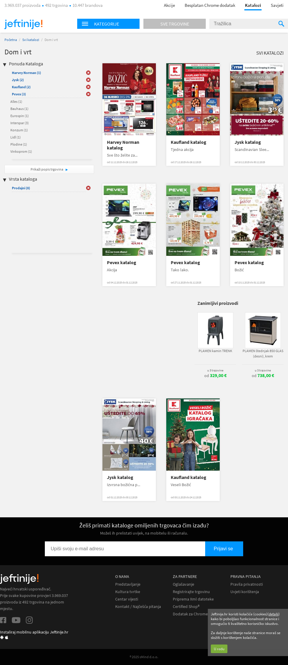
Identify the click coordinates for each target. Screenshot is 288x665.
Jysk (18, 80)
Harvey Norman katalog (123, 145)
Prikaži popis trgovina (47, 169)
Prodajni (21, 188)
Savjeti (277, 5)
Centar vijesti (126, 599)
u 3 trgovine (215, 370)
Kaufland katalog (188, 142)
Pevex (19, 94)
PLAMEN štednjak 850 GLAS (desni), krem (263, 353)
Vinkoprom (21, 151)
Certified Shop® (186, 606)
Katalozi (253, 5)
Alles (16, 101)
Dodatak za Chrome (190, 614)
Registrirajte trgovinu (191, 591)
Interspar (19, 123)
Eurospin (19, 116)
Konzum (19, 130)
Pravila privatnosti (246, 584)
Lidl (15, 137)
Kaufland (21, 87)
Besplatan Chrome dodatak (210, 5)
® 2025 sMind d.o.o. (144, 657)
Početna (10, 39)
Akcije (169, 5)
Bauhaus (19, 108)
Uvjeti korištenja (244, 591)
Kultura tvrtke (127, 591)
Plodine (18, 144)
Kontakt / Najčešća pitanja (138, 606)
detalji (273, 614)
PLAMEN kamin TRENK (215, 351)
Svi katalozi (30, 39)
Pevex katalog (121, 262)
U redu (219, 648)
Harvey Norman (26, 72)
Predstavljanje (127, 584)
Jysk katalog (248, 142)
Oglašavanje (183, 584)
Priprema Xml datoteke (193, 599)
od (215, 375)
